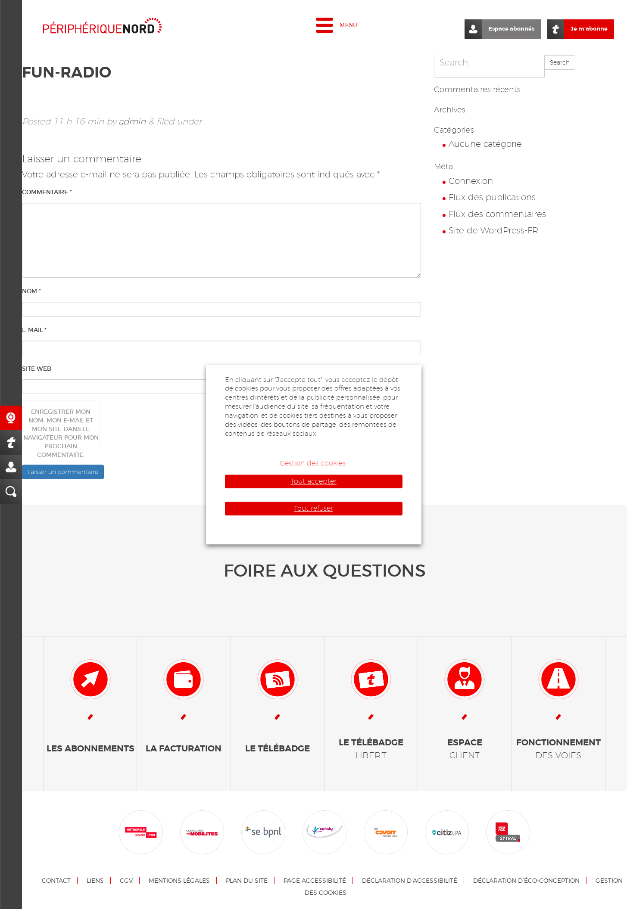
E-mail (34, 330)
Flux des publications (492, 197)
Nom (31, 291)
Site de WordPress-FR (493, 230)
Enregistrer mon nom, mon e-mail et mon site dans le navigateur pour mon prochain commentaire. (61, 428)
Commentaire (47, 192)
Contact (56, 880)
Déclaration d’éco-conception (526, 880)
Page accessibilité (315, 880)
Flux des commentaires (497, 214)
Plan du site (247, 880)
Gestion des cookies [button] (313, 463)
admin (132, 121)
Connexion (471, 181)
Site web (36, 368)
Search (560, 62)
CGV (126, 880)
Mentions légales (179, 880)
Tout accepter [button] (313, 481)
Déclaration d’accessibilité (409, 880)
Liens (95, 880)
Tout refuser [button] (313, 508)
